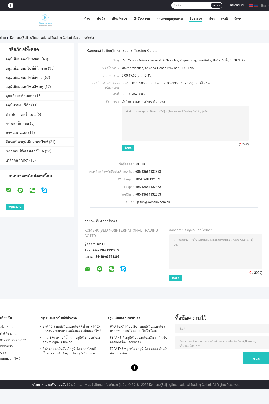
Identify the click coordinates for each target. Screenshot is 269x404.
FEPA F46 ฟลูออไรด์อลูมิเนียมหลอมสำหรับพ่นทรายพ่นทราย (139, 351)
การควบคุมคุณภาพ (170, 19)
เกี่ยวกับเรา (119, 19)
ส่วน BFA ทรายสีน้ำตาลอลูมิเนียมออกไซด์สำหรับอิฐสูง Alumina (71, 340)
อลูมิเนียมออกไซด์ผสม (23, 59)
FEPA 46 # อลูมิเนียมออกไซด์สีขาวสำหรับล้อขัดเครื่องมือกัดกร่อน (138, 340)
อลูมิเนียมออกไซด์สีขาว (24, 77)
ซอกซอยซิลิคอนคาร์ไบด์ (25, 151)
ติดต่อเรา (195, 19)
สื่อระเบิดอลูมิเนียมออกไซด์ (27, 142)
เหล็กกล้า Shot (17, 160)
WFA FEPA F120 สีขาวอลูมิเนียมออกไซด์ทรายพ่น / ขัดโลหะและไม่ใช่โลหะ (138, 329)
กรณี (224, 19)
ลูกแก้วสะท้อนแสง (20, 96)
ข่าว (212, 19)
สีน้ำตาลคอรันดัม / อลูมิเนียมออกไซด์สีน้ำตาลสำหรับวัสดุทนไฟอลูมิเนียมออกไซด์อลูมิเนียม (69, 351)
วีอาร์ (238, 19)
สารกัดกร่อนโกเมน (21, 114)
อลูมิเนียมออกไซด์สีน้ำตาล (26, 68)
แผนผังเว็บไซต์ (10, 358)
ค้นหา (216, 5)
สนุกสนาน (237, 5)
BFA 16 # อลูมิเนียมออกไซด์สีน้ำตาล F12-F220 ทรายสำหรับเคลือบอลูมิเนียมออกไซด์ (72, 329)
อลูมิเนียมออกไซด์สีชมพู (24, 87)
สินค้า (101, 19)
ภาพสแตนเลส (16, 133)
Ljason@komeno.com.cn (152, 202)
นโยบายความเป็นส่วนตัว (49, 385)
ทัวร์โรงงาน (142, 19)
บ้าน (87, 19)
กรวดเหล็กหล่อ (17, 123)
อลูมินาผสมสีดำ (18, 105)
